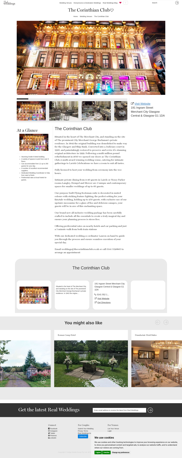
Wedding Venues (65, 3)
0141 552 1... (103, 294)
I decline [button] (106, 452)
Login (110, 431)
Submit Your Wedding (85, 429)
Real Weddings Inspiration (87, 433)
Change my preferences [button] (120, 452)
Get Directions (104, 302)
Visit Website (142, 103)
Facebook (52, 429)
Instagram (52, 431)
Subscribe (83, 436)
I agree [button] (98, 452)
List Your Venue (113, 429)
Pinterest (52, 435)
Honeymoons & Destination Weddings (87, 3)
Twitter (51, 433)
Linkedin (52, 438)
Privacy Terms (83, 431)
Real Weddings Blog (110, 3)
